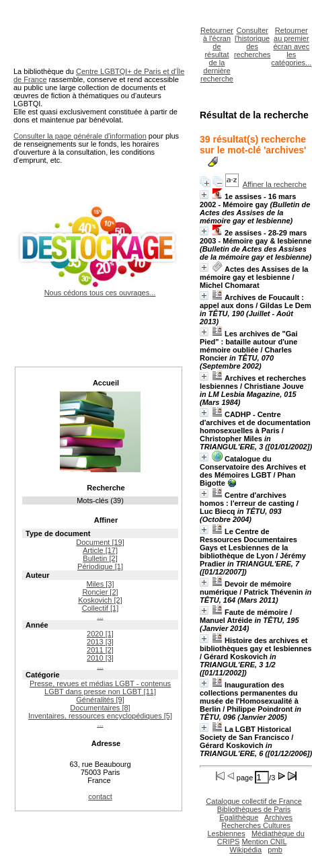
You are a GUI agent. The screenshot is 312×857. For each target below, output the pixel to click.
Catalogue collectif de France (253, 801)
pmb (275, 850)
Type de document (58, 533)
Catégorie (43, 675)
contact (100, 796)
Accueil (106, 383)
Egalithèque (238, 817)
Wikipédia (246, 850)
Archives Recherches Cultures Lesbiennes (249, 825)
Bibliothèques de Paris (253, 809)
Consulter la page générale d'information (80, 136)
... (100, 616)
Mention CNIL (263, 841)
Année (37, 625)
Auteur (37, 575)
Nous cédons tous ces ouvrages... (99, 289)
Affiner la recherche (275, 184)
